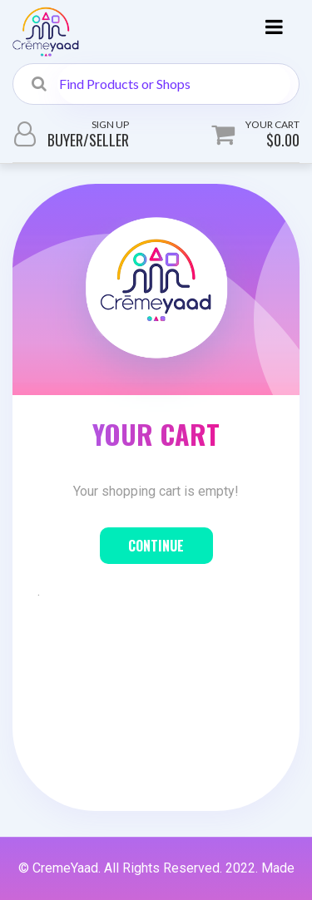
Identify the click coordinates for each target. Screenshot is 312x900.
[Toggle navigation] (274, 31)
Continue (156, 546)
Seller (109, 140)
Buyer (65, 140)
